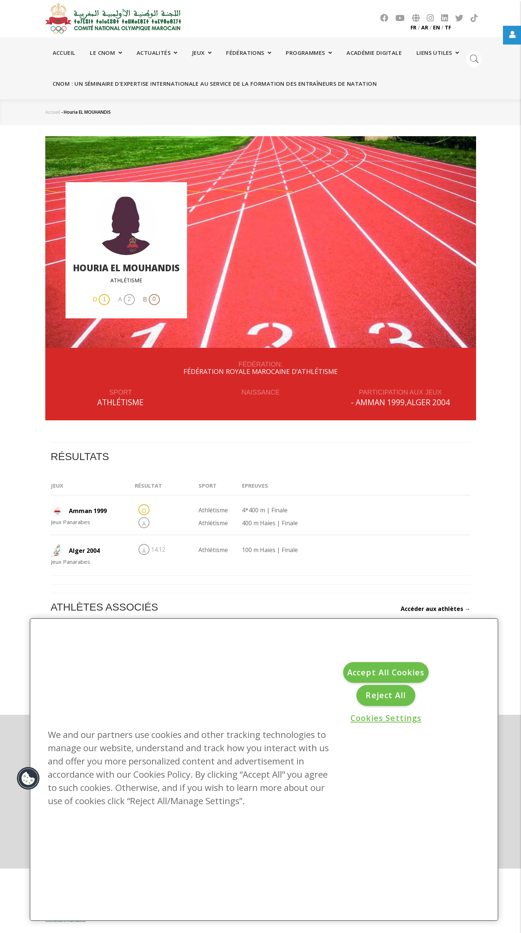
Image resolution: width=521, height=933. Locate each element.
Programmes (309, 52)
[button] (28, 778)
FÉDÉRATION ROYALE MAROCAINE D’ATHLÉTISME (260, 371)
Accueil (64, 52)
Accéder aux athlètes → (436, 609)
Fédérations (248, 52)
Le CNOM (106, 52)
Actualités (157, 52)
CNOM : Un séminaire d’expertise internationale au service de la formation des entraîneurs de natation (215, 83)
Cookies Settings (386, 718)
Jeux (201, 52)
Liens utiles (437, 52)
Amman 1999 (380, 402)
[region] (264, 770)
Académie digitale (374, 52)
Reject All (386, 695)
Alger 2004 (428, 402)
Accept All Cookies (385, 672)
